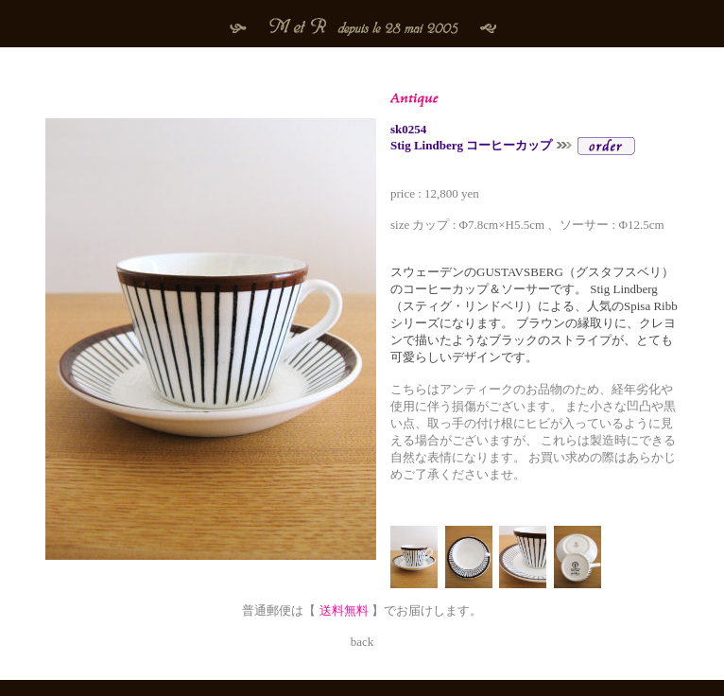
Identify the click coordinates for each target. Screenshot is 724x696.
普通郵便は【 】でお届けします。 (362, 610)
